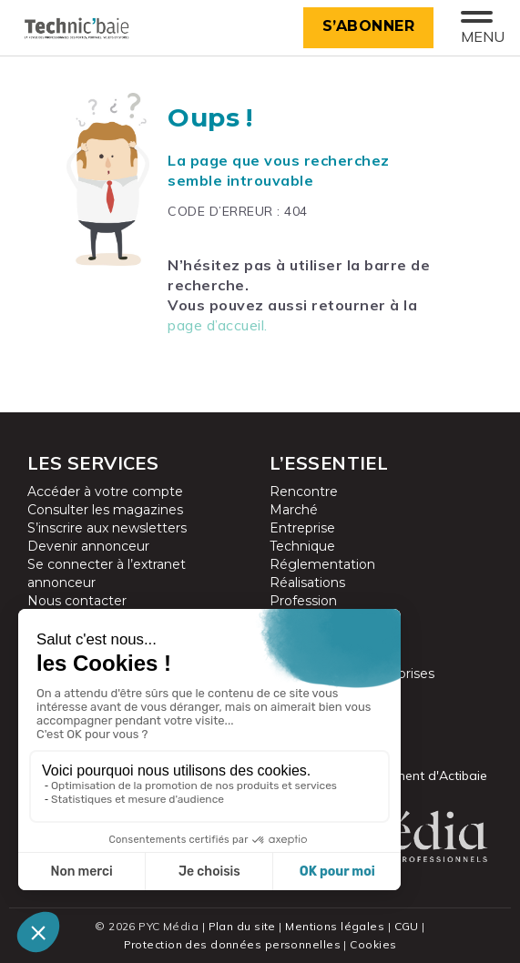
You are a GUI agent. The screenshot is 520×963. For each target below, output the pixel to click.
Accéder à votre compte (105, 491)
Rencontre (304, 491)
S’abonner (368, 26)
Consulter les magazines (105, 510)
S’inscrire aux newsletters (107, 528)
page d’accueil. (218, 325)
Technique (302, 546)
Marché (294, 510)
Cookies (373, 944)
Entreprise (302, 528)
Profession (303, 601)
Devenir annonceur (88, 546)
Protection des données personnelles (232, 944)
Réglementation (322, 564)
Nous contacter (77, 601)
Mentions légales (334, 926)
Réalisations (307, 582)
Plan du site (242, 926)
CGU (406, 926)
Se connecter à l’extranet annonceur (106, 573)
